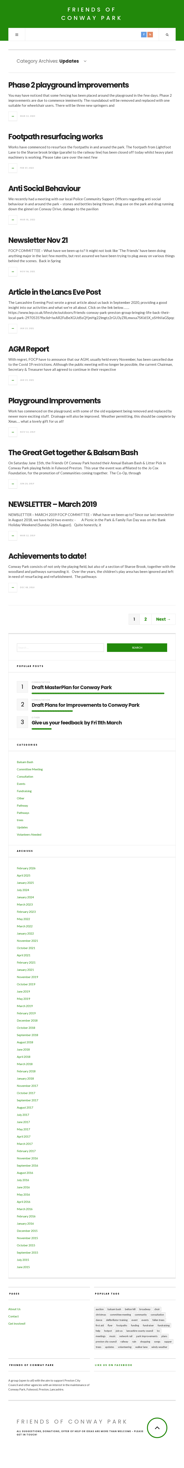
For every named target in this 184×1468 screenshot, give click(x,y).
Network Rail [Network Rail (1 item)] (125, 1336)
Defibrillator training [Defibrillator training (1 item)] (117, 1320)
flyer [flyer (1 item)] (110, 1325)
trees (20, 820)
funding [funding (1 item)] (135, 1325)
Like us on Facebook (114, 1365)
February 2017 (26, 1151)
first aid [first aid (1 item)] (100, 1325)
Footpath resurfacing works (55, 136)
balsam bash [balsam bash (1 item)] (114, 1309)
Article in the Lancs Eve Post (54, 292)
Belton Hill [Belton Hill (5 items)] (130, 1309)
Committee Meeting (30, 769)
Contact (13, 1316)
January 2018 (25, 1078)
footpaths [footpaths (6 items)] (121, 1325)
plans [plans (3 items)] (164, 1336)
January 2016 (25, 1223)
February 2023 (26, 911)
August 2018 (25, 1042)
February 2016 (26, 1216)
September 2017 (27, 1100)
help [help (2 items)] (98, 1330)
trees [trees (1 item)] (98, 1346)
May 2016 (23, 1194)
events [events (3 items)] (145, 1320)
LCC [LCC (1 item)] (158, 1330)
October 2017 (26, 1093)
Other (36, 717)
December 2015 (27, 1230)
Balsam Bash (25, 762)
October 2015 (26, 1245)
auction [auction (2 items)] (100, 1309)
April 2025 (23, 875)
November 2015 (27, 1238)
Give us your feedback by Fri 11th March (77, 723)
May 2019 (23, 998)
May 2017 (23, 1129)
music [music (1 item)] (112, 1336)
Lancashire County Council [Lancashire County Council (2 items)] (139, 1330)
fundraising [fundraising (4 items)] (164, 1325)
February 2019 (26, 1013)
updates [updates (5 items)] (109, 1346)
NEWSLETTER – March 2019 (52, 504)
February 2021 (26, 962)
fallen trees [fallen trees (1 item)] (158, 1320)
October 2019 (26, 984)
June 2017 (23, 1122)
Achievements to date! (47, 556)
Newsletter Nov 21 (38, 240)
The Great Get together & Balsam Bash (73, 452)
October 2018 (26, 1027)
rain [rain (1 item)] (134, 1341)
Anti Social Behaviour (44, 188)
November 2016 (27, 1158)
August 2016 (25, 1172)
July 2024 (23, 890)
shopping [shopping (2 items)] (145, 1341)
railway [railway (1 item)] (124, 1341)
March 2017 (25, 1143)
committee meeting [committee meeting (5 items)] (120, 1314)
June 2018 (23, 1049)
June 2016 (23, 1187)
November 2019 (27, 977)
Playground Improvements (54, 400)
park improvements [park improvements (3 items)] (147, 1336)
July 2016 (23, 1180)
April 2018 (23, 1056)
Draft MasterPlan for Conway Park (72, 687)
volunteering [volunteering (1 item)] (124, 1346)
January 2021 (25, 969)
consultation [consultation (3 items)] (157, 1314)
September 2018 (27, 1035)
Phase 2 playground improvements (68, 85)
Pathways (23, 812)
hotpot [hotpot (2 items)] (108, 1330)
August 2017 (25, 1107)
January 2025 (25, 882)
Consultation (41, 682)
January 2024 (25, 897)
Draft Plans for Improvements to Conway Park (86, 705)
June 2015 (23, 1267)
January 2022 (25, 933)
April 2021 (23, 955)
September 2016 (27, 1165)
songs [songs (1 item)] (157, 1341)
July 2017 (23, 1114)
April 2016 (23, 1201)
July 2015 (23, 1259)
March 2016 (25, 1209)
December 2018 (27, 1020)
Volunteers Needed (29, 834)
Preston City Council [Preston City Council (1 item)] (106, 1341)
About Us (14, 1309)
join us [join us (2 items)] (119, 1330)
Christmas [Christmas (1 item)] (101, 1314)
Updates (22, 827)
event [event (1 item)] (134, 1320)
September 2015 (27, 1252)
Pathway (22, 805)
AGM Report (28, 349)
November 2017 (27, 1085)
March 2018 (25, 1064)
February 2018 (26, 1071)
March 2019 (25, 1006)
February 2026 (26, 868)
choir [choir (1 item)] (157, 1309)
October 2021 (26, 948)
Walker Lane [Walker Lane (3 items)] (141, 1346)
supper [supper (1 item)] (168, 1341)
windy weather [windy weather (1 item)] (159, 1346)
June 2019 (23, 991)
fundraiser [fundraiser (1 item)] (148, 1325)
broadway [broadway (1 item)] (144, 1309)
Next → (163, 619)
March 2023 (25, 904)
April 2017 (23, 1136)
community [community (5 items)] (141, 1314)
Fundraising (24, 791)
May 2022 (23, 919)
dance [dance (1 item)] (99, 1320)
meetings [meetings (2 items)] (101, 1336)
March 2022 (25, 926)
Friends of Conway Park (92, 14)
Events (21, 783)
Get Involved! (17, 1323)
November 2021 (27, 940)
